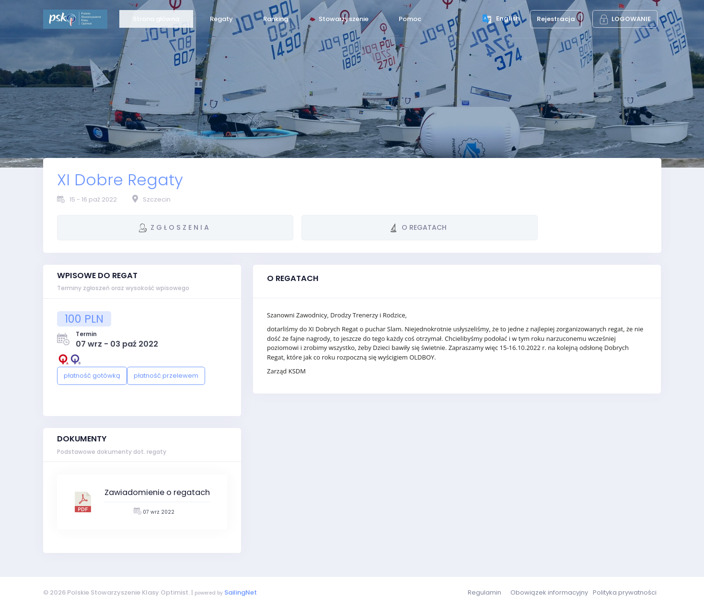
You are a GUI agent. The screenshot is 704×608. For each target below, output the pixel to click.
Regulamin (484, 592)
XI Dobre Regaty (120, 180)
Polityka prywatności (625, 592)
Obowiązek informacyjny (549, 592)
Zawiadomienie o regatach (157, 492)
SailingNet (240, 592)
